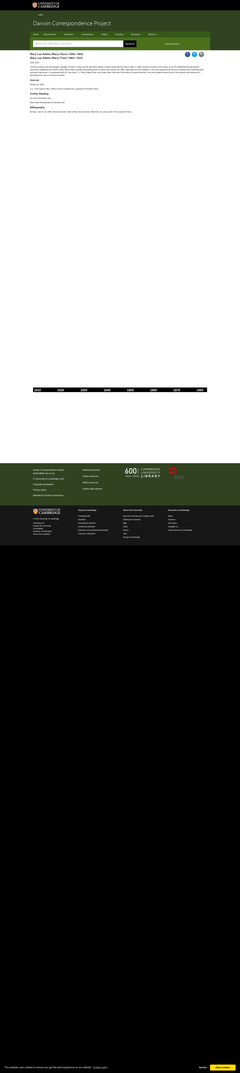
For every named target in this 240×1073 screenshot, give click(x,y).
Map (125, 523)
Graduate (82, 519)
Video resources (90, 482)
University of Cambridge (47, 479)
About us (152, 34)
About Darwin (49, 34)
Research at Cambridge (178, 510)
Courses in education (86, 534)
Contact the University (42, 526)
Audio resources (90, 476)
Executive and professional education (93, 530)
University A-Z (39, 523)
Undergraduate (84, 516)
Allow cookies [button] (223, 1067)
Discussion (172, 523)
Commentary (87, 34)
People (104, 34)
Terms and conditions (41, 534)
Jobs (125, 534)
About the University (132, 510)
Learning (119, 34)
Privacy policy (40, 490)
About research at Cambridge (180, 530)
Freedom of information (42, 531)
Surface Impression (53, 495)
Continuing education (86, 527)
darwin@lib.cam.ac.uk (44, 473)
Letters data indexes (92, 489)
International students (87, 523)
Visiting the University (132, 519)
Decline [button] (203, 1067)
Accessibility (38, 529)
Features (171, 519)
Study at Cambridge (87, 510)
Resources (135, 34)
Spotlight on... (173, 527)
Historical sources (91, 470)
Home (34, 14)
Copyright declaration (43, 484)
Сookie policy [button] (100, 1067)
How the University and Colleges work (138, 516)
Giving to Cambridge (131, 537)
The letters (68, 34)
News (125, 527)
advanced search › (172, 44)
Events (126, 530)
